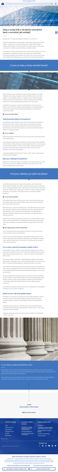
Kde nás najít (8, 435)
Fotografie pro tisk (9, 431)
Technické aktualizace (26, 431)
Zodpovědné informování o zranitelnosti (27, 434)
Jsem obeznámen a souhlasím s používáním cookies (16, 468)
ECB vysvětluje (8, 429)
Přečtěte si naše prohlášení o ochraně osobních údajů (18, 465)
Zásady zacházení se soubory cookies (45, 431)
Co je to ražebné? (9, 133)
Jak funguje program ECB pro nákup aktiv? (15, 227)
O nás (6, 425)
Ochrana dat (41, 425)
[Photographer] (57, 25)
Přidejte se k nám (9, 427)
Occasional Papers (13, 288)
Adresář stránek (5, 438)
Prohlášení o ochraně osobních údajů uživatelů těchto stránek (45, 428)
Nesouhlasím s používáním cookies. (43, 468)
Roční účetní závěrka (30, 412)
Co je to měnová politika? (11, 197)
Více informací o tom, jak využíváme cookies (42, 465)
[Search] (28, 4)
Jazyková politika (42, 435)
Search (52, 4)
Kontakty (7, 433)
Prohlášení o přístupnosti (44, 433)
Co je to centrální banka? (11, 114)
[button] (56, 1)
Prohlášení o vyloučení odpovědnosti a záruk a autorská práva (26, 428)
